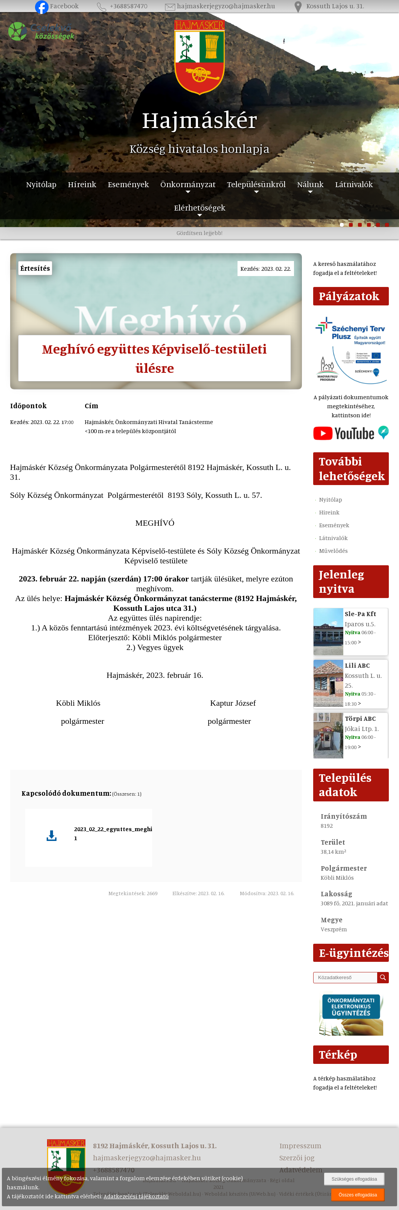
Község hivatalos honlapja (199, 148)
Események (128, 184)
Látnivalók (354, 184)
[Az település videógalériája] (351, 438)
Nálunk (310, 184)
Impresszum (300, 1145)
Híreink (82, 184)
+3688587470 (121, 6)
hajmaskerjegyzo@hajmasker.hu (219, 6)
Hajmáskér (199, 119)
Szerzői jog (297, 1157)
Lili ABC (357, 665)
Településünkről (256, 184)
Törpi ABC (360, 718)
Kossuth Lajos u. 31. (327, 6)
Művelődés (333, 550)
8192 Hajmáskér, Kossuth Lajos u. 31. (154, 1145)
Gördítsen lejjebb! (199, 233)
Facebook (57, 6)
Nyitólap (41, 184)
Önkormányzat (188, 184)
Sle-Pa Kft (360, 613)
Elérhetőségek (199, 207)
